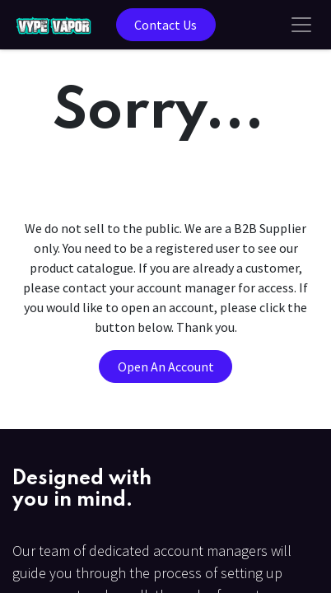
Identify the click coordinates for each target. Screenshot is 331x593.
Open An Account (166, 366)
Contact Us (165, 24)
